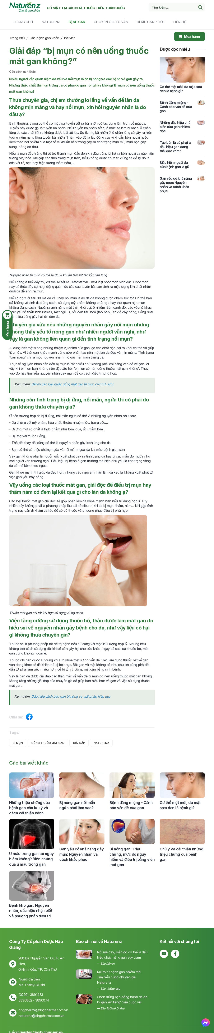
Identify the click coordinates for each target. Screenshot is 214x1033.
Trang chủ (23, 22)
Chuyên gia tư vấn (111, 22)
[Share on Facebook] (29, 718)
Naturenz (51, 22)
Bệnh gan (77, 22)
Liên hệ (179, 22)
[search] (200, 7)
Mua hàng (189, 36)
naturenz (101, 743)
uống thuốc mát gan (47, 743)
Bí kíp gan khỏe (151, 22)
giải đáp (79, 743)
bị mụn (18, 743)
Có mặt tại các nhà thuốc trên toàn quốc (86, 8)
